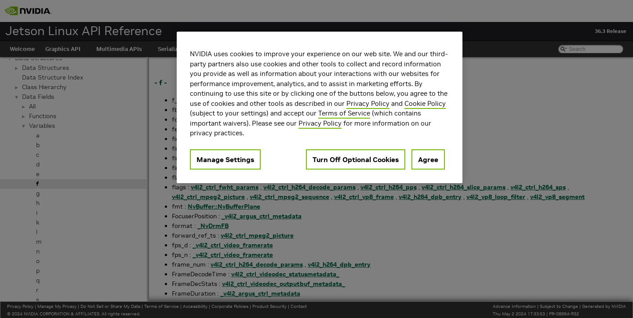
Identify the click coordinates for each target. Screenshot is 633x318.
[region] (319, 107)
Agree (428, 159)
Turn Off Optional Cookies (356, 159)
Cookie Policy (425, 103)
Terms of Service (344, 113)
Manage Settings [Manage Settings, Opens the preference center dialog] (225, 159)
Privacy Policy (367, 103)
